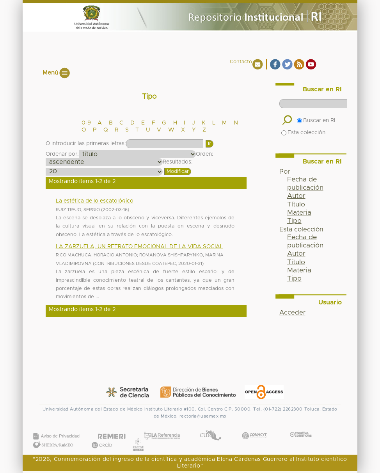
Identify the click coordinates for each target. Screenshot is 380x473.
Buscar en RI (316, 120)
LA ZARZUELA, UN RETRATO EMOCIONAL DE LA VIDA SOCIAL (139, 246)
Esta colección (303, 132)
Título (296, 204)
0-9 (86, 123)
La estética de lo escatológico (94, 201)
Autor (296, 195)
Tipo (294, 220)
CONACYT (254, 428)
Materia (299, 212)
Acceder (292, 312)
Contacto (241, 61)
